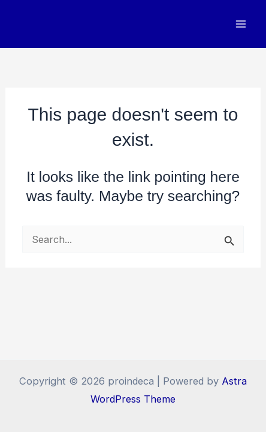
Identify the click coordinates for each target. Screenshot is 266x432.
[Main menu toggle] (240, 24)
